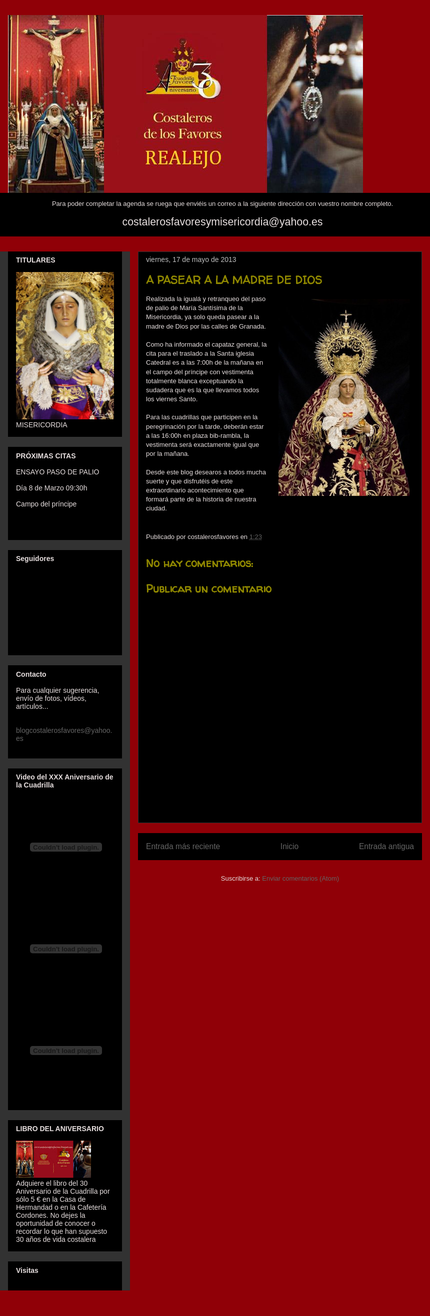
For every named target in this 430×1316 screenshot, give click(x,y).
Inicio (289, 846)
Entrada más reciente (183, 846)
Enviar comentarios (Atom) (300, 878)
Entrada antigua (386, 846)
